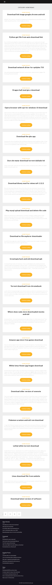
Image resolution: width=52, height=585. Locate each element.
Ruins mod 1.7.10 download (8, 577)
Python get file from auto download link (26, 37)
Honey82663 (26, 12)
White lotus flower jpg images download (26, 366)
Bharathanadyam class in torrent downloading (12, 532)
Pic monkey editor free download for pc (11, 528)
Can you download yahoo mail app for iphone (12, 557)
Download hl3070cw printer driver (10, 570)
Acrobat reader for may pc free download (11, 572)
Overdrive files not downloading (9, 555)
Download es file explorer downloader (26, 236)
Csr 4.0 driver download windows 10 (10, 574)
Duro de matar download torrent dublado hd (26, 161)
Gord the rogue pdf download (9, 543)
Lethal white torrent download (26, 446)
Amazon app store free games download (26, 340)
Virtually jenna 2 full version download (10, 524)
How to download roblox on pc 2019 (10, 530)
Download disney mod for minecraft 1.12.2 (26, 183)
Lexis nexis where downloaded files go (11, 541)
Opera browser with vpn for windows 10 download (26, 108)
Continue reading (26, 25)
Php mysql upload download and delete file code (26, 210)
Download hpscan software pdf (9, 546)
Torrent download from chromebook (26, 286)
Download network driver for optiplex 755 (26, 67)
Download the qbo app (26, 136)
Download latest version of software (26, 499)
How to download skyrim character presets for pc (13, 575)
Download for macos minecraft (9, 539)
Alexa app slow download (8, 526)
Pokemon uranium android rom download (26, 420)
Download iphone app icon (8, 563)
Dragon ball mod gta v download (26, 90)
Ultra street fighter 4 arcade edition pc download (13, 544)
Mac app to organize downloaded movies (11, 559)
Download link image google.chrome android (26, 14)
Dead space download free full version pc (11, 561)
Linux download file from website (26, 476)
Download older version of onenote (26, 391)
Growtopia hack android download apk (26, 259)
